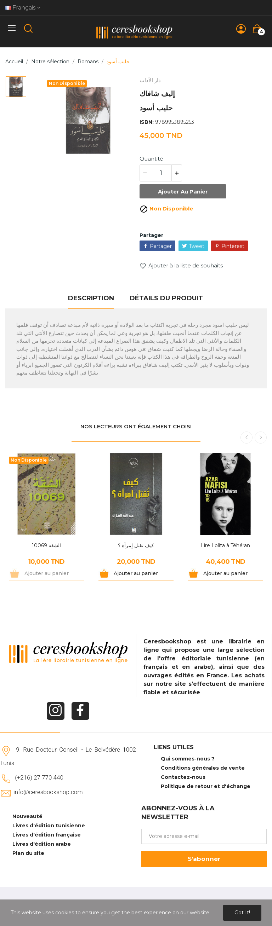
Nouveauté (27, 816)
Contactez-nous (183, 777)
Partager (161, 246)
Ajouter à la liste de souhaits (181, 265)
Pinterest (232, 246)
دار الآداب (150, 80)
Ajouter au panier (183, 191)
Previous (246, 438)
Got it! (242, 912)
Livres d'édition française (46, 835)
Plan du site (28, 853)
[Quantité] (160, 172)
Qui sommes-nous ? (188, 759)
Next (261, 438)
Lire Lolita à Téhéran (225, 545)
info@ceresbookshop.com (48, 791)
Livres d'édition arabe (41, 844)
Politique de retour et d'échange (205, 786)
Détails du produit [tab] (166, 298)
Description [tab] (91, 298)
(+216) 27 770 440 (39, 777)
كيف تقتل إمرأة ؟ (136, 545)
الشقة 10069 (46, 545)
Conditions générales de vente (203, 768)
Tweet (196, 246)
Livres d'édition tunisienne (48, 825)
